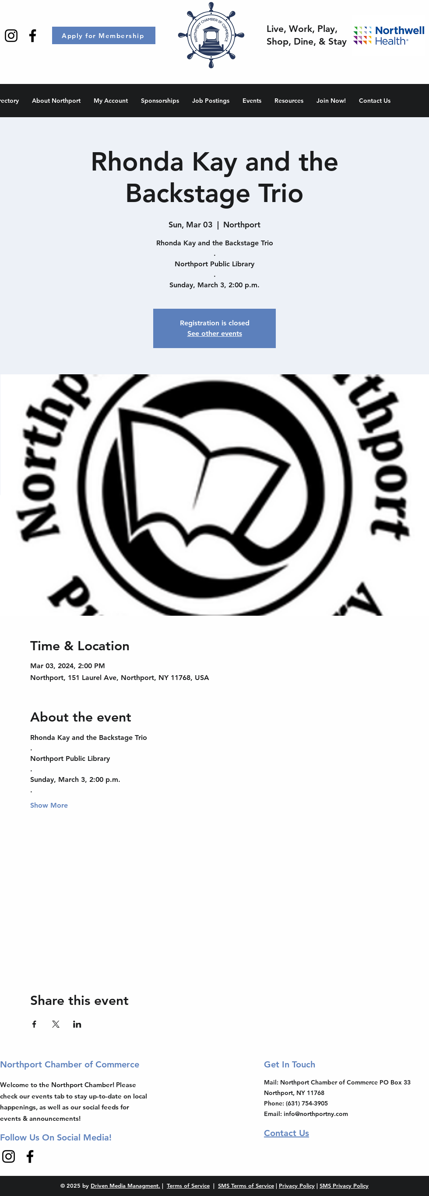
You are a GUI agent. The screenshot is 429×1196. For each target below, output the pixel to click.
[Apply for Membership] (103, 35)
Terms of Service (188, 1185)
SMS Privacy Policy (344, 1185)
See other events (214, 333)
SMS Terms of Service (246, 1185)
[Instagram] (11, 35)
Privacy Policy (297, 1185)
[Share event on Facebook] (34, 1024)
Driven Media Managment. (125, 1185)
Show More (49, 805)
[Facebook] (32, 35)
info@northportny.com (316, 1114)
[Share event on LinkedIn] (77, 1024)
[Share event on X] (56, 1024)
